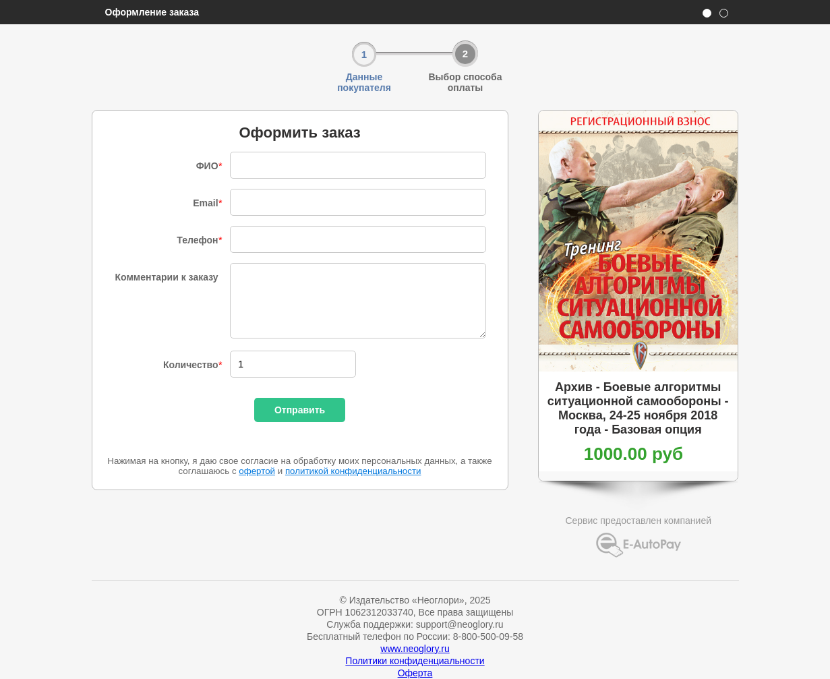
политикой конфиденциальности (353, 471)
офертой (257, 471)
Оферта (415, 673)
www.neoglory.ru (414, 648)
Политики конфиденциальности (414, 660)
